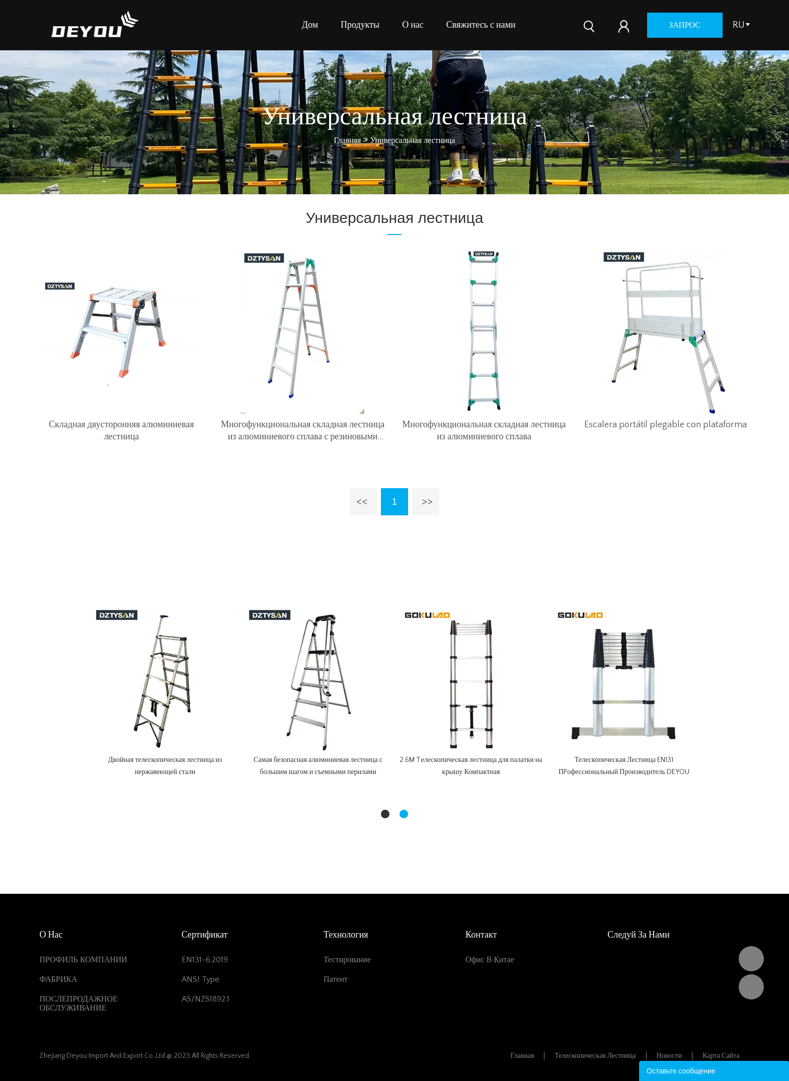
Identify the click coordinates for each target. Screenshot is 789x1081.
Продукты (360, 25)
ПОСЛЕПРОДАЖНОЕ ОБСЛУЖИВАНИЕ (78, 1003)
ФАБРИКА (58, 979)
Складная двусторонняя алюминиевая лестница (121, 431)
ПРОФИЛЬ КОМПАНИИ (83, 959)
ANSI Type (200, 979)
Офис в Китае (489, 959)
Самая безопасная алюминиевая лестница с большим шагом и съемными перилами (318, 766)
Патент (336, 979)
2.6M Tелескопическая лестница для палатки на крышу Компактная (471, 766)
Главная (347, 140)
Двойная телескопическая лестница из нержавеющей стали (165, 766)
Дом (310, 25)
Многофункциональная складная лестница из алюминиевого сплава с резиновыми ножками (302, 431)
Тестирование (347, 959)
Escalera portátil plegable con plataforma (665, 425)
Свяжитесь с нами (481, 25)
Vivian (751, 986)
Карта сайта (720, 1056)
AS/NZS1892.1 (205, 998)
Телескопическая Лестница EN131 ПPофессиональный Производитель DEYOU (624, 766)
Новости (669, 1056)
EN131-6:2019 (205, 959)
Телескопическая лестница (595, 1056)
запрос (684, 25)
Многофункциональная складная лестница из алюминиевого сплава (484, 431)
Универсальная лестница (412, 140)
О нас (413, 25)
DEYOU (751, 958)
